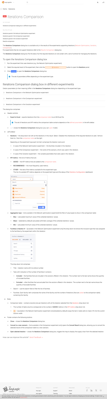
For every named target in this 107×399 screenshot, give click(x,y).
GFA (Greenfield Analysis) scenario (12, 21)
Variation (50, 48)
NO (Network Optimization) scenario (12, 27)
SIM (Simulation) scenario (12, 32)
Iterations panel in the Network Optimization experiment (47, 33)
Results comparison (10, 43)
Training (55, 393)
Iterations (42, 322)
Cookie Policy (23, 397)
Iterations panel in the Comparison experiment (44, 36)
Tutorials (5, 61)
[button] (9, 2)
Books (70, 390)
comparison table (73, 124)
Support (55, 390)
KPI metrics (99, 326)
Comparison (57, 48)
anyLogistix (5, 9)
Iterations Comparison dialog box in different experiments (48, 25)
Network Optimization (38, 48)
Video (70, 393)
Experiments (8, 46)
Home (33, 9)
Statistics (5, 57)
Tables (4, 53)
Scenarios (5, 13)
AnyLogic (38, 390)
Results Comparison (75, 50)
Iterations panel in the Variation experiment (43, 38)
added (46, 312)
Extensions (7, 50)
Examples (5, 64)
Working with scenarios (11, 16)
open (79, 137)
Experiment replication (11, 36)
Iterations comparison (11, 39)
